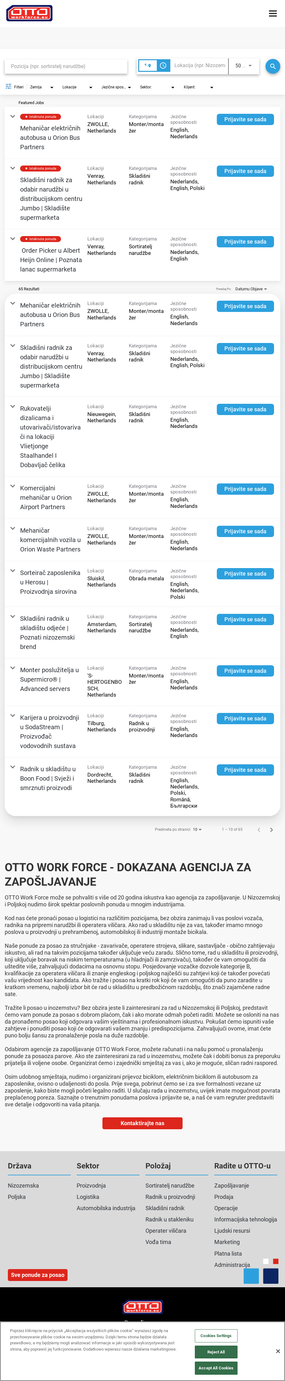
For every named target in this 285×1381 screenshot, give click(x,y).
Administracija (232, 1265)
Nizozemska (23, 1185)
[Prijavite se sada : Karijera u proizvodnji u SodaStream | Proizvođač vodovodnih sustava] (245, 718)
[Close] (278, 1351)
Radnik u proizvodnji (170, 1197)
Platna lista (228, 1253)
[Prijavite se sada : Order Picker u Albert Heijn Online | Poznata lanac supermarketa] (245, 241)
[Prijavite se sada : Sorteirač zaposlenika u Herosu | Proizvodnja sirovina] (245, 573)
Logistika (88, 1197)
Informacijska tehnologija (245, 1219)
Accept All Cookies (216, 1368)
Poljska (17, 1197)
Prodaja (223, 1197)
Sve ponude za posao (37, 1275)
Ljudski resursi (232, 1230)
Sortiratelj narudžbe (170, 1185)
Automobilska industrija (106, 1208)
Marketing (227, 1242)
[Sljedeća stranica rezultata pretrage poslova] (271, 829)
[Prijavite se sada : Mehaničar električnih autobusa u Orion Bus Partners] (245, 119)
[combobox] (66, 66)
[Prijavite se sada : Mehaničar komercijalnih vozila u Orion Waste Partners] (245, 531)
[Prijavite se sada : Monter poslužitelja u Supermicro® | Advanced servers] (245, 671)
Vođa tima (158, 1242)
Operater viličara (165, 1230)
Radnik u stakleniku (169, 1219)
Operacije (226, 1208)
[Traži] (273, 66)
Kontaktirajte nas (142, 1123)
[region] (142, 1351)
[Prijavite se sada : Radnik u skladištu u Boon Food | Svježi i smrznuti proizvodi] (245, 770)
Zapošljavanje (231, 1185)
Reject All (216, 1352)
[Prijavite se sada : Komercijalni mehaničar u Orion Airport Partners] (245, 489)
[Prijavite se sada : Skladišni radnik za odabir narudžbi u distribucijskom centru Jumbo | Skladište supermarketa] (245, 171)
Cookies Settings (216, 1335)
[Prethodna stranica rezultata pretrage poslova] (259, 829)
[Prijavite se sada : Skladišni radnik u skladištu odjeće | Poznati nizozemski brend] (245, 619)
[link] (142, 133)
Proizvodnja (91, 1185)
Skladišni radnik (164, 1208)
